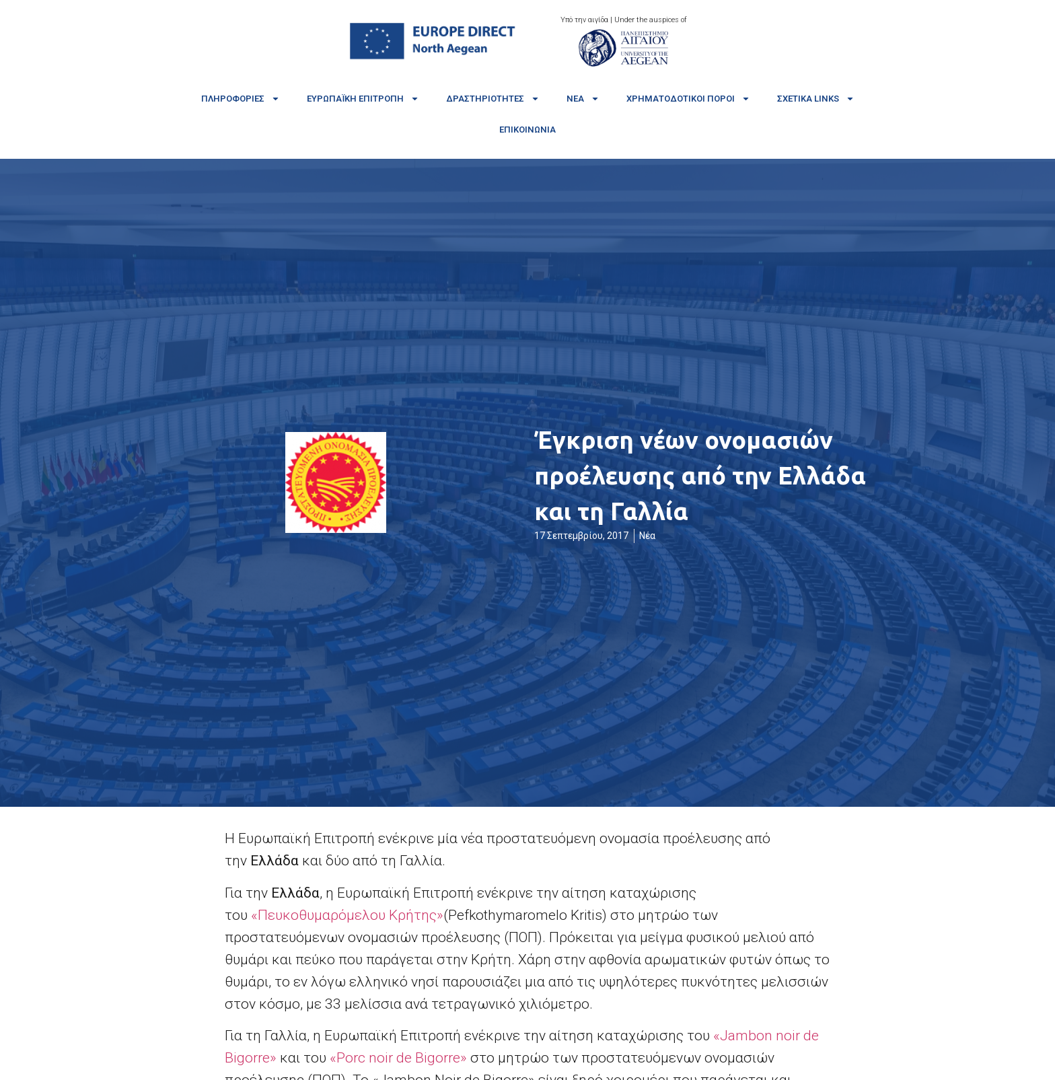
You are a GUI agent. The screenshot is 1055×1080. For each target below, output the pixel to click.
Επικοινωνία (527, 129)
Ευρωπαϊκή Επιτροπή (363, 98)
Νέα (583, 98)
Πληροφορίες (240, 98)
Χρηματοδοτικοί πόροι (688, 98)
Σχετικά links (815, 98)
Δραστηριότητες (493, 98)
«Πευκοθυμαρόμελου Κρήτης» (347, 915)
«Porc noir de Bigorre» (398, 1058)
